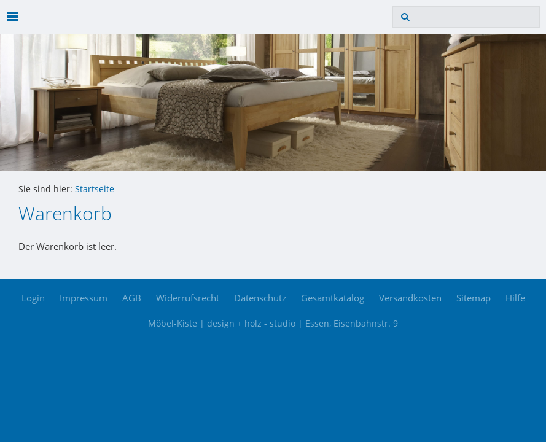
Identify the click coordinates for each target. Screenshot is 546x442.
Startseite (94, 189)
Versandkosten (410, 298)
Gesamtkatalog (332, 298)
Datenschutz (260, 298)
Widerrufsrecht (187, 298)
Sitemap (473, 298)
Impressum (83, 298)
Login (33, 298)
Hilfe (515, 298)
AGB (131, 298)
